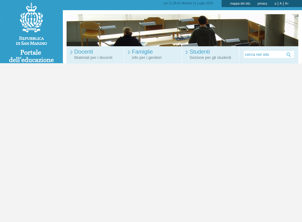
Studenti (214, 54)
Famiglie (156, 54)
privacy (262, 3)
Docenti (98, 54)
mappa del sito (240, 3)
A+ (287, 3)
